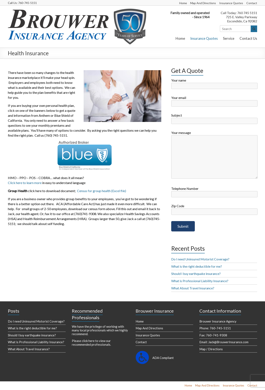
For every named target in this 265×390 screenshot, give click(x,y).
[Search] (235, 28)
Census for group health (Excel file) (101, 191)
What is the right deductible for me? (196, 266)
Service (228, 38)
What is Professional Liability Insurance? (199, 281)
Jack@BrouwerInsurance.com (228, 342)
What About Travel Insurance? (192, 288)
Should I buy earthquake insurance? (196, 274)
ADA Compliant (163, 358)
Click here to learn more (25, 183)
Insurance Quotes (231, 3)
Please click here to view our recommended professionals (91, 342)
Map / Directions (211, 349)
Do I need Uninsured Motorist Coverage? (200, 259)
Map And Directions (203, 3)
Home (183, 3)
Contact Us (248, 38)
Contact (251, 3)
